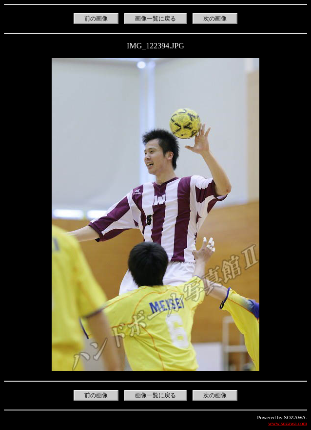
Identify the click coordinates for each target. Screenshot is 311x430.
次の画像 (215, 18)
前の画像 (96, 18)
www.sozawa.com (287, 423)
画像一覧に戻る (155, 18)
